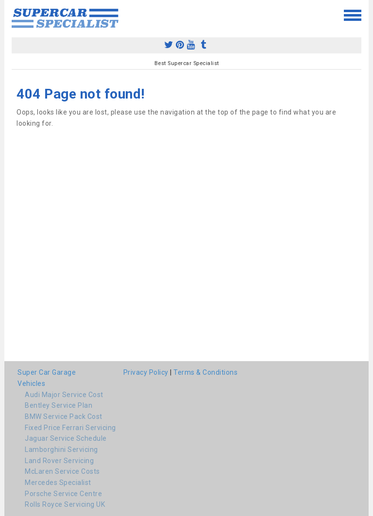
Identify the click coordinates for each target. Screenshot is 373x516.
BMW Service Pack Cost (63, 416)
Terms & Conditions (205, 372)
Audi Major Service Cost (64, 395)
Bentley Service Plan (58, 405)
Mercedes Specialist (58, 482)
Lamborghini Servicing (61, 449)
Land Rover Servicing (59, 461)
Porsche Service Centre (63, 494)
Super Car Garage (46, 372)
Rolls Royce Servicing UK (65, 504)
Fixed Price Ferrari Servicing (70, 428)
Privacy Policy (146, 372)
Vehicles (31, 383)
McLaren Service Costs (62, 471)
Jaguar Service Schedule (66, 438)
